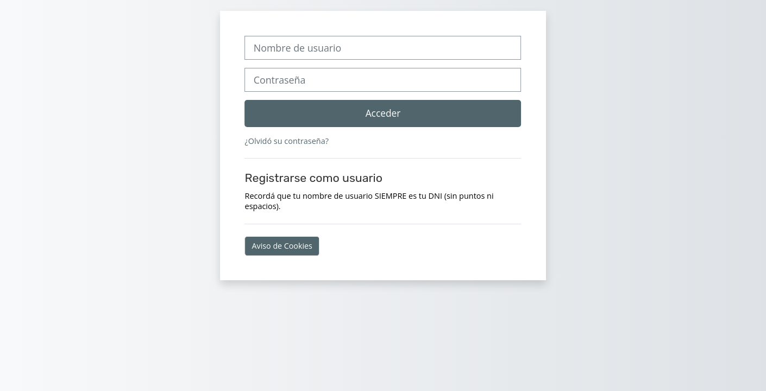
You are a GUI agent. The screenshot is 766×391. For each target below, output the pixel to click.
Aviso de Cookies (282, 246)
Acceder (383, 112)
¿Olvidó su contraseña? (287, 141)
